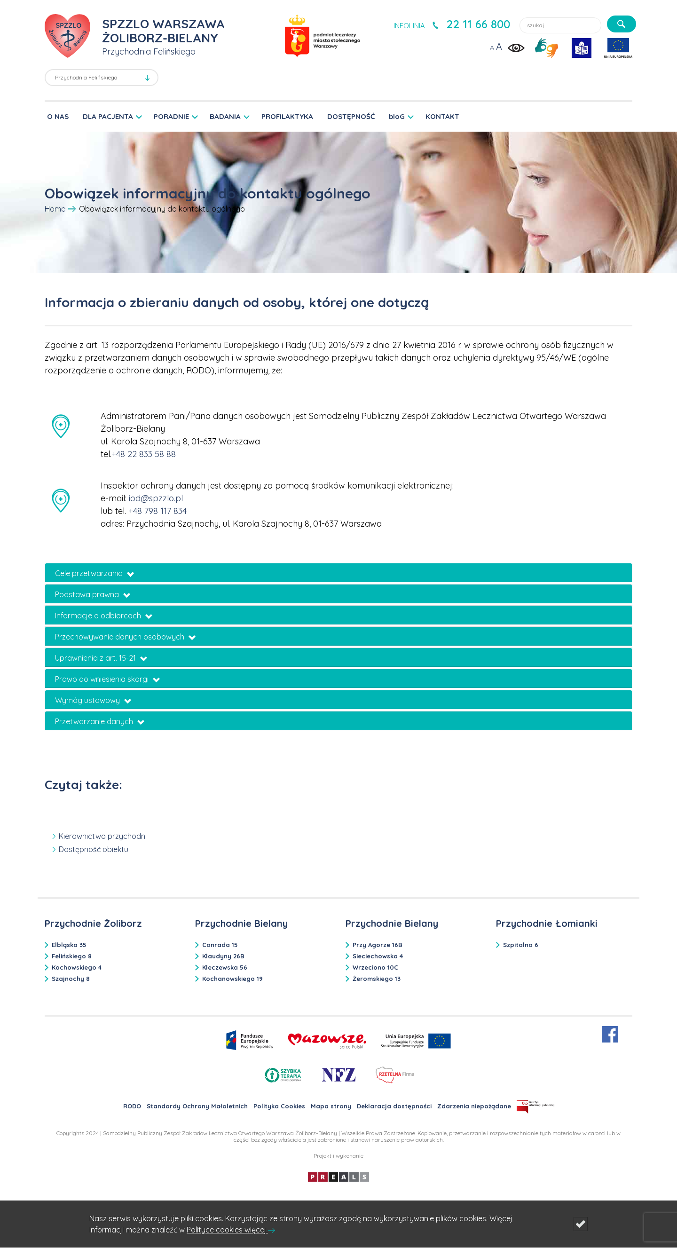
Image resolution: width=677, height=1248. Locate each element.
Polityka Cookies (279, 1106)
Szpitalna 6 (520, 944)
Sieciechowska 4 (378, 956)
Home (55, 208)
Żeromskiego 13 (377, 978)
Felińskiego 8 (72, 956)
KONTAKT (442, 116)
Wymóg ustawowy (93, 700)
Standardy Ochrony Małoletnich (197, 1106)
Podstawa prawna (92, 594)
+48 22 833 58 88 (143, 454)
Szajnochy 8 (71, 978)
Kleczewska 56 (224, 967)
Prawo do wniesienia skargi (107, 679)
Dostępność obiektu (93, 849)
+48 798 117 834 (157, 511)
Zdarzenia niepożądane (474, 1106)
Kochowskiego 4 (77, 967)
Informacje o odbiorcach (103, 615)
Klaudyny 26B (223, 956)
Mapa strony (331, 1106)
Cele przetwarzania (94, 573)
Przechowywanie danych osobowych (125, 636)
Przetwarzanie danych (99, 721)
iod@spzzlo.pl (156, 498)
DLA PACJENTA (108, 116)
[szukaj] (621, 24)
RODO (132, 1106)
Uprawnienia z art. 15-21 (101, 658)
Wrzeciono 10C (375, 967)
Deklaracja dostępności (394, 1106)
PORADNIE (171, 116)
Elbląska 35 (69, 944)
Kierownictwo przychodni (103, 836)
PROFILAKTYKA (287, 116)
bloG (397, 116)
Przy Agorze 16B (377, 944)
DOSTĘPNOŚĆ (351, 116)
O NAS (58, 116)
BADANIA (225, 116)
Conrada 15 (220, 944)
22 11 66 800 (478, 24)
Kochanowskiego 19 (232, 978)
